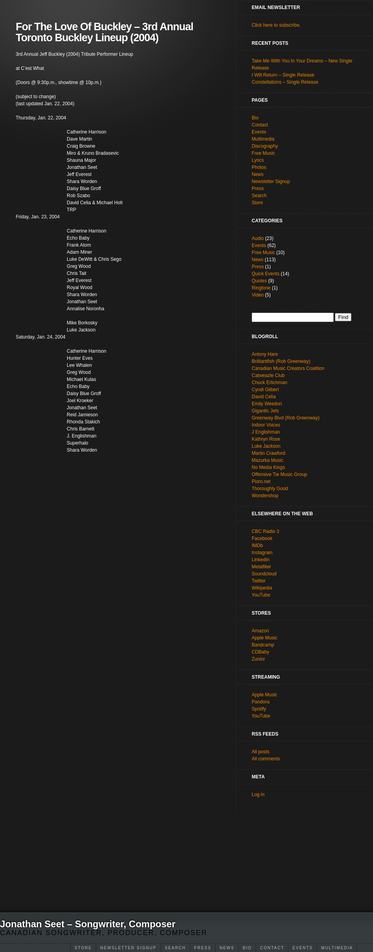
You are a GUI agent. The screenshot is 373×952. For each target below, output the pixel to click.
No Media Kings (268, 467)
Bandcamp (263, 645)
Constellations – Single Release (285, 82)
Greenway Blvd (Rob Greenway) (286, 418)
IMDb (257, 545)
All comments (266, 759)
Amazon (260, 630)
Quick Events (266, 273)
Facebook (262, 538)
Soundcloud (264, 574)
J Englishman (266, 432)
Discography (265, 146)
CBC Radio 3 (265, 531)
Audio (258, 238)
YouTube (261, 595)
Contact (272, 948)
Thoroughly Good (270, 488)
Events (303, 948)
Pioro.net (261, 481)
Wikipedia (262, 588)
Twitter (258, 581)
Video (257, 295)
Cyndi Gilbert (265, 389)
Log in (258, 794)
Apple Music (264, 638)
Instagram (262, 552)
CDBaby (260, 652)
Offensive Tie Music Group (279, 474)
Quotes (259, 281)
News (226, 948)
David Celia (264, 396)
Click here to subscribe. (276, 25)
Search (175, 948)
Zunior (258, 659)
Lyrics (258, 160)
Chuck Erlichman (269, 382)
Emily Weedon (267, 403)
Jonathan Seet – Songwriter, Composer (88, 924)
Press (202, 948)
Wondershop (265, 495)
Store (83, 948)
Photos (259, 167)
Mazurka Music (267, 460)
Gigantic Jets (265, 411)
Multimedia (337, 948)
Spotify (259, 709)
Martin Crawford (268, 453)
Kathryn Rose (266, 439)
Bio (247, 948)
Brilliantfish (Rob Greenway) (281, 361)
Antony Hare (265, 354)
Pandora (260, 702)
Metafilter (261, 566)
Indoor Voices (266, 425)
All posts (260, 751)
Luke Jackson (266, 446)
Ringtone (261, 288)
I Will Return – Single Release (283, 75)
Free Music (263, 153)
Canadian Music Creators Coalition (288, 368)
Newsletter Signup (128, 948)
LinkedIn (260, 559)
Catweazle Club (268, 375)
